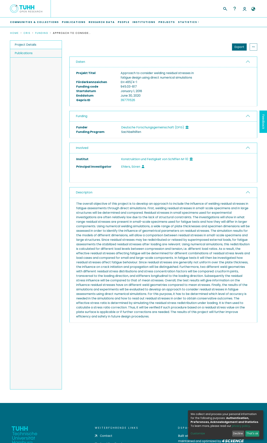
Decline (238, 433)
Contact (103, 431)
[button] (253, 9)
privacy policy (241, 426)
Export (221, 47)
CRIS (27, 33)
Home (14, 33)
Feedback (263, 121)
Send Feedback (109, 439)
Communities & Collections (34, 22)
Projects (166, 22)
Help (234, 8)
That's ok (252, 433)
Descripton (84, 192)
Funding (41, 33)
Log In (244, 8)
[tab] (163, 62)
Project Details (25, 44)
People (123, 22)
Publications (74, 22)
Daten (80, 62)
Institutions (143, 22)
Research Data (102, 22)
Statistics (238, 47)
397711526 (128, 100)
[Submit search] (225, 8)
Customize (198, 433)
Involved (82, 148)
